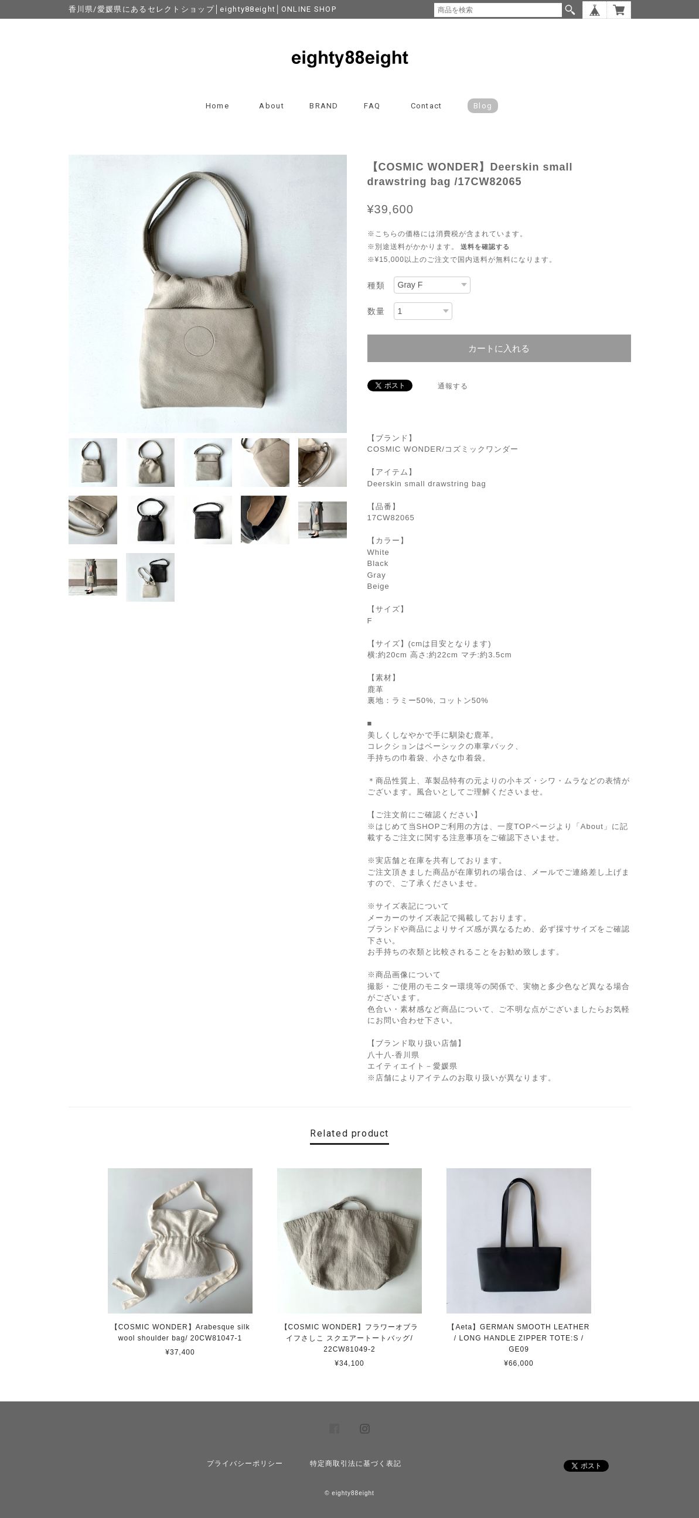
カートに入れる (499, 348)
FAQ (372, 105)
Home (217, 105)
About (271, 105)
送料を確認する (485, 246)
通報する (453, 386)
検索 (570, 10)
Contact (426, 105)
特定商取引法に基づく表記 (355, 1463)
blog (482, 105)
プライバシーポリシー (245, 1463)
